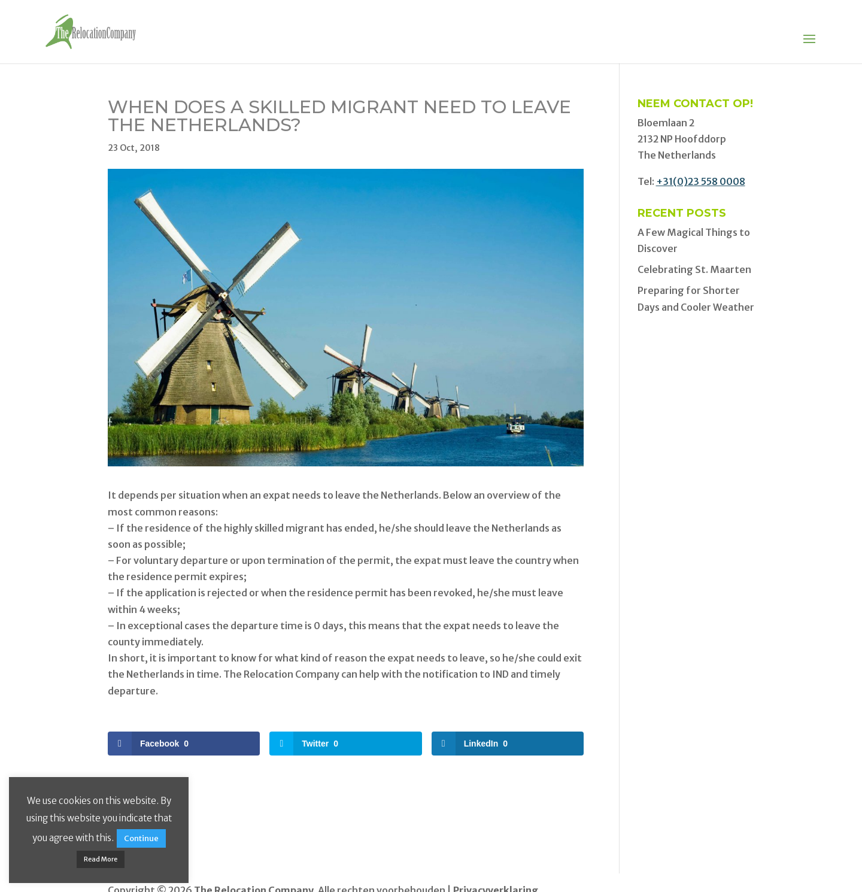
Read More (100, 859)
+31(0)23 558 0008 (700, 181)
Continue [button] (141, 838)
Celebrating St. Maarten (694, 269)
